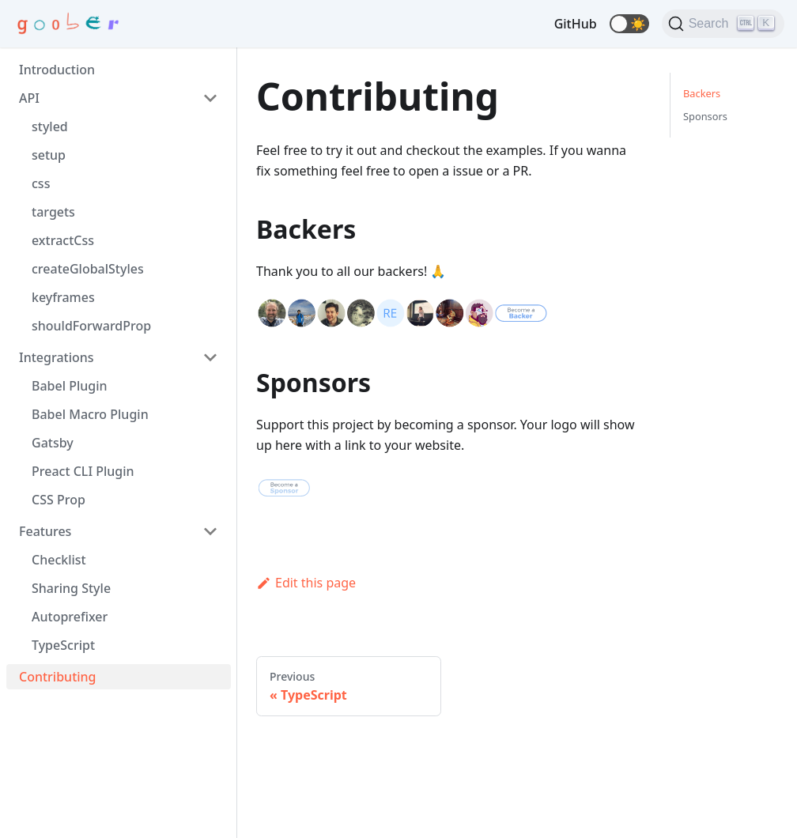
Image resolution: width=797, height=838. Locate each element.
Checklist (59, 559)
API (29, 98)
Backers (701, 93)
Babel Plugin (70, 385)
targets (53, 212)
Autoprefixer (70, 616)
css (41, 183)
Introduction (57, 69)
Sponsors (705, 116)
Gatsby (53, 442)
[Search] (723, 23)
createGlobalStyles (88, 268)
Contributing (57, 676)
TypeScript (63, 645)
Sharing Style (71, 588)
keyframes (63, 297)
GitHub (575, 23)
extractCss (63, 240)
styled (50, 126)
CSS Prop (58, 499)
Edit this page (306, 582)
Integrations (56, 357)
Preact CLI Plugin (83, 471)
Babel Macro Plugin (90, 414)
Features (45, 531)
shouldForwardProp (91, 325)
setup (49, 155)
